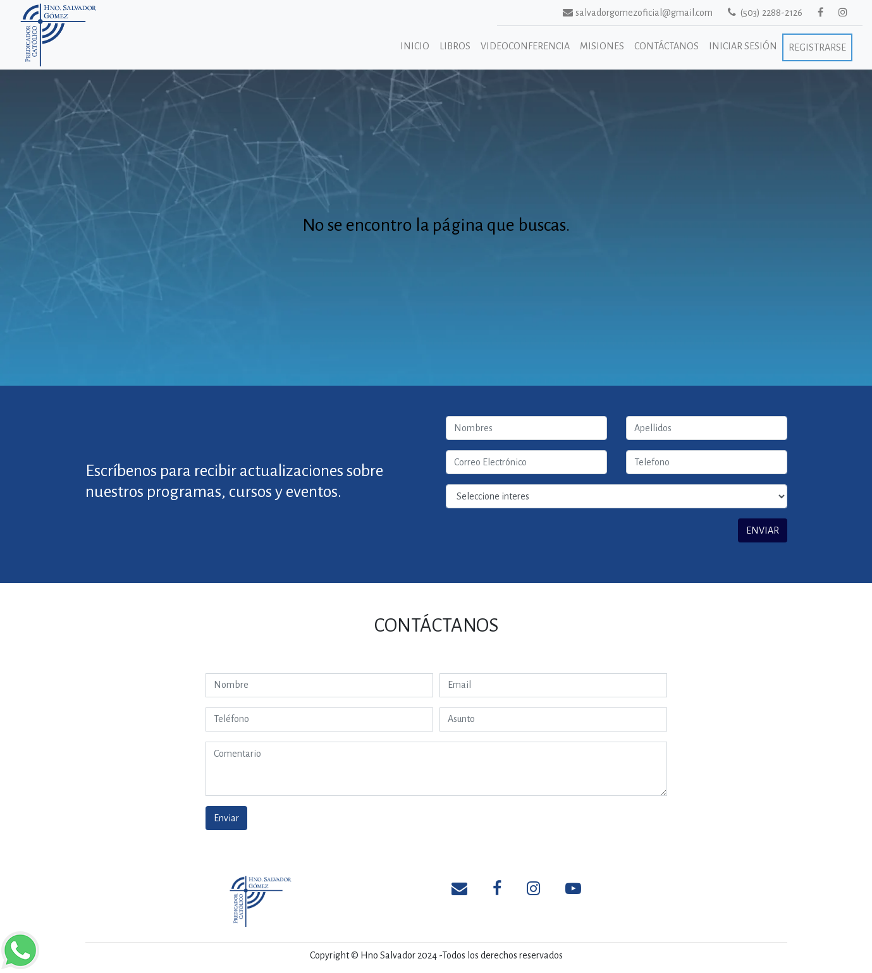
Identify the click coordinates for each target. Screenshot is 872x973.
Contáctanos (666, 46)
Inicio (414, 46)
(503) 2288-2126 (765, 12)
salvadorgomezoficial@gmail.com (622, 12)
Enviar (226, 818)
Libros (454, 46)
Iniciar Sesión (743, 46)
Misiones (602, 46)
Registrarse (817, 47)
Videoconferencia (525, 46)
